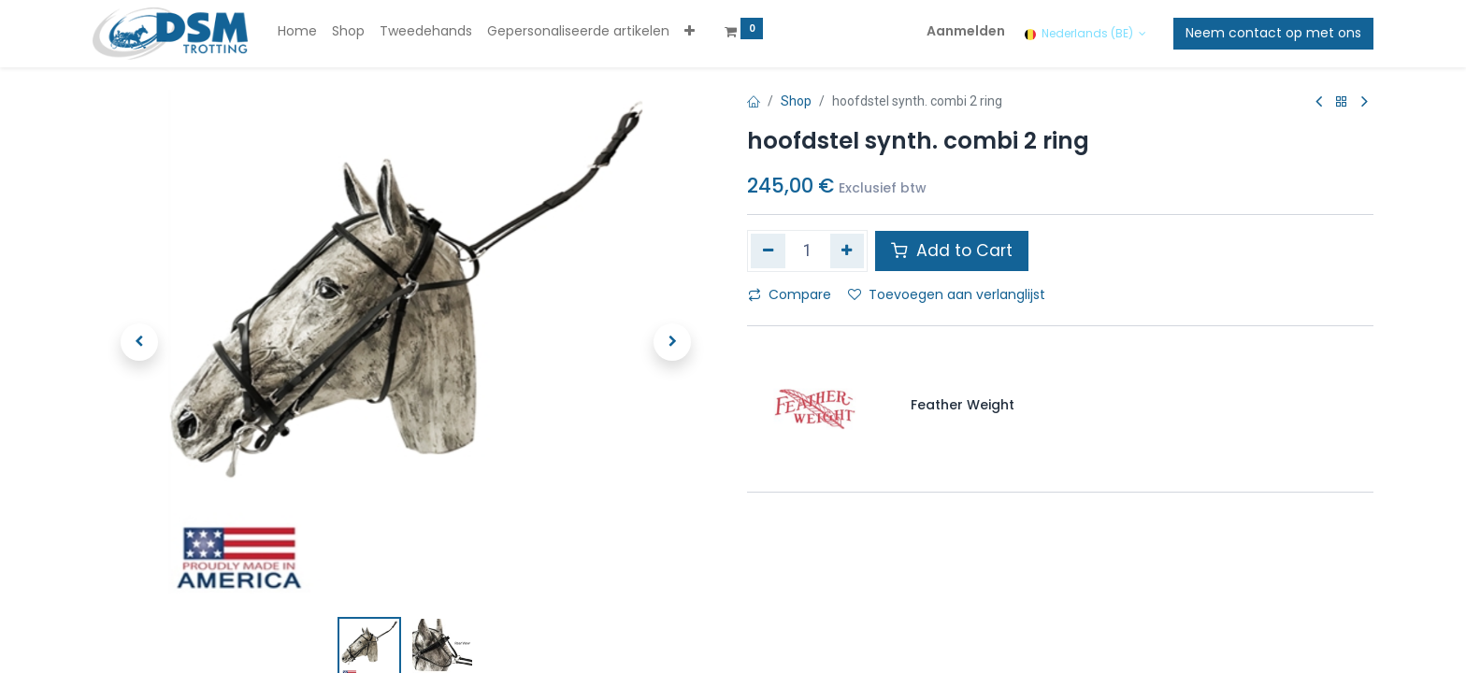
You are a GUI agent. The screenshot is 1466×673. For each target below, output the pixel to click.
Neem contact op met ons (1273, 32)
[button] (689, 32)
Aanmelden (966, 30)
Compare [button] (789, 294)
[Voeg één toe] (847, 250)
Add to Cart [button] (952, 250)
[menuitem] (297, 32)
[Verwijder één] (768, 250)
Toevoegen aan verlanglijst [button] (946, 294)
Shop (796, 100)
